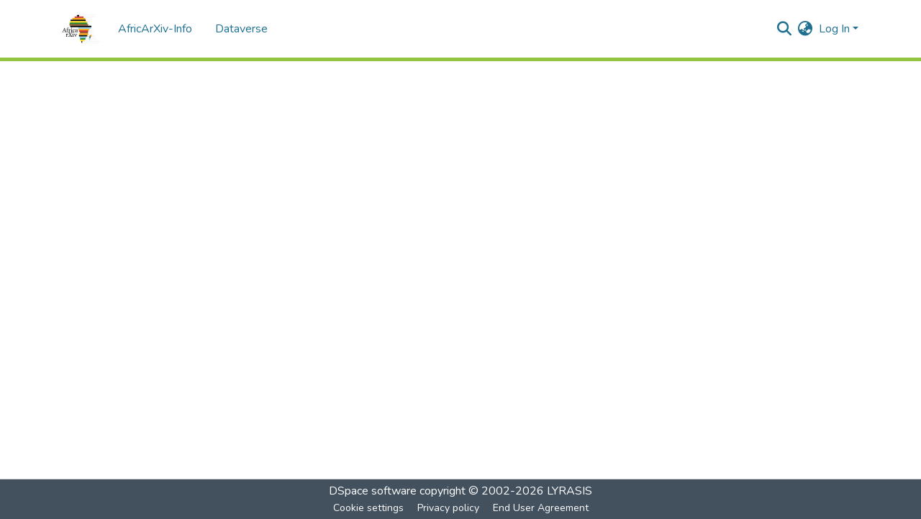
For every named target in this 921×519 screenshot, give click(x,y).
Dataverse (241, 29)
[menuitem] (806, 28)
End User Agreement (541, 508)
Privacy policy (448, 508)
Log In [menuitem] (834, 29)
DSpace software (373, 491)
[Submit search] (785, 28)
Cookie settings (368, 508)
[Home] (81, 28)
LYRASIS (569, 491)
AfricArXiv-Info (155, 29)
